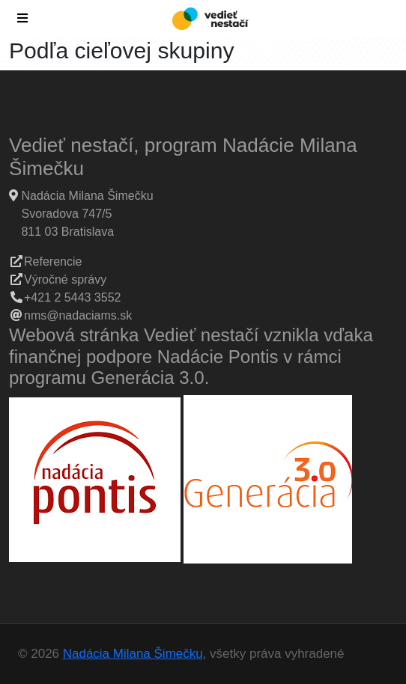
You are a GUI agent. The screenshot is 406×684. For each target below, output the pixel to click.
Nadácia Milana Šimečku (133, 654)
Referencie (53, 261)
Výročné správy (65, 279)
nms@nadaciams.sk (78, 315)
